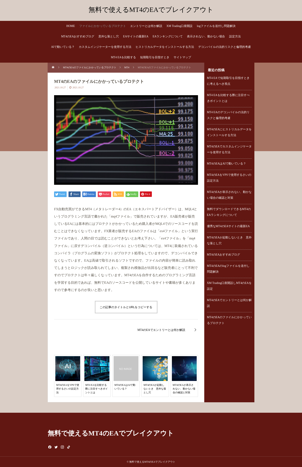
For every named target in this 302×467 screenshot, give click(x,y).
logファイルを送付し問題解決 (216, 26)
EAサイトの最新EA (135, 36)
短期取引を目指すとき (154, 57)
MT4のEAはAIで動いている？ (226, 163)
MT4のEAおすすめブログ (77, 36)
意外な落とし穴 (108, 36)
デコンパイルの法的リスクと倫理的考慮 (224, 46)
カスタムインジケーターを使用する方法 (105, 46)
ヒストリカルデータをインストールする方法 (165, 46)
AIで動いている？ (63, 46)
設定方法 (235, 36)
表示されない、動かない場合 (206, 36)
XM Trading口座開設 (179, 26)
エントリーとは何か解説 (146, 26)
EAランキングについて (168, 36)
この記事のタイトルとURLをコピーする (126, 307)
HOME (70, 26)
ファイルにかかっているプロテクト (102, 26)
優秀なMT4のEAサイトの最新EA (228, 226)
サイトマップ (182, 57)
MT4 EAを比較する (123, 57)
